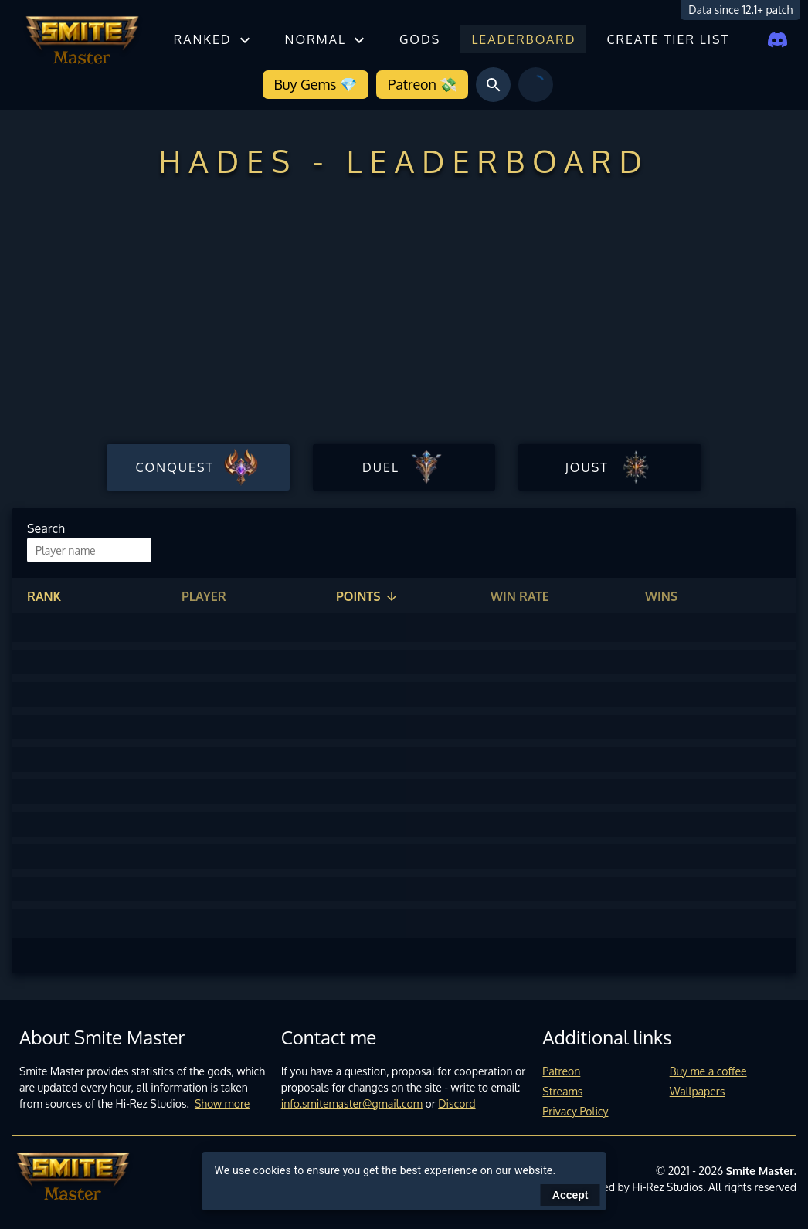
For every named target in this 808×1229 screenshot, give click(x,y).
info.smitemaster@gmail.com (352, 1103)
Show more (222, 1103)
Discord (456, 1103)
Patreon (561, 1071)
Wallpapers (697, 1091)
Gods (419, 39)
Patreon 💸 (422, 84)
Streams (562, 1091)
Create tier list (667, 39)
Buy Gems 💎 (315, 84)
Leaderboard (523, 39)
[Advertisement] (404, 323)
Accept (570, 1195)
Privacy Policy (575, 1111)
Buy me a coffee (708, 1071)
